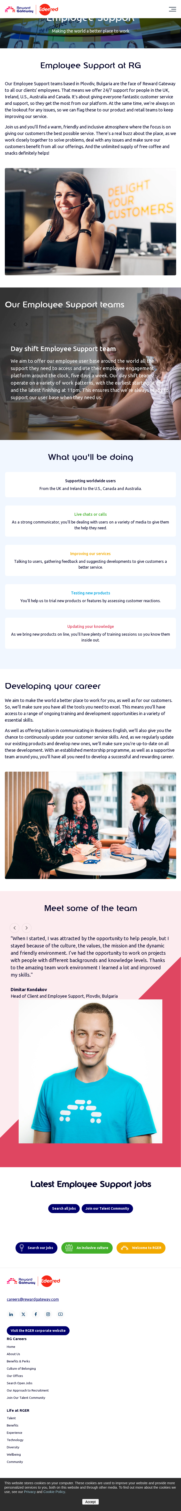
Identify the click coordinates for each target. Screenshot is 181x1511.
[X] (23, 1314)
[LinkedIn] (11, 1314)
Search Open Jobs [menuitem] (19, 1383)
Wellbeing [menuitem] (14, 1454)
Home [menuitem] (11, 1346)
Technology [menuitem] (15, 1440)
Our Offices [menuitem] (15, 1375)
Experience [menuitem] (14, 1432)
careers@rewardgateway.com (33, 1299)
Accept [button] (90, 1502)
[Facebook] (35, 1314)
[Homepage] (31, 9)
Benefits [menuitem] (12, 1425)
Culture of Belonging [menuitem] (21, 1368)
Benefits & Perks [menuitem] (18, 1361)
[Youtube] (60, 1314)
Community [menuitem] (15, 1461)
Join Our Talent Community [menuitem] (26, 1397)
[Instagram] (48, 1314)
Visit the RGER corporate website (38, 1331)
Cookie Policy (53, 1492)
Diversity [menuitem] (13, 1447)
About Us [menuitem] (13, 1354)
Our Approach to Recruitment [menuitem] (28, 1390)
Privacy (29, 1492)
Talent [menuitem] (11, 1418)
